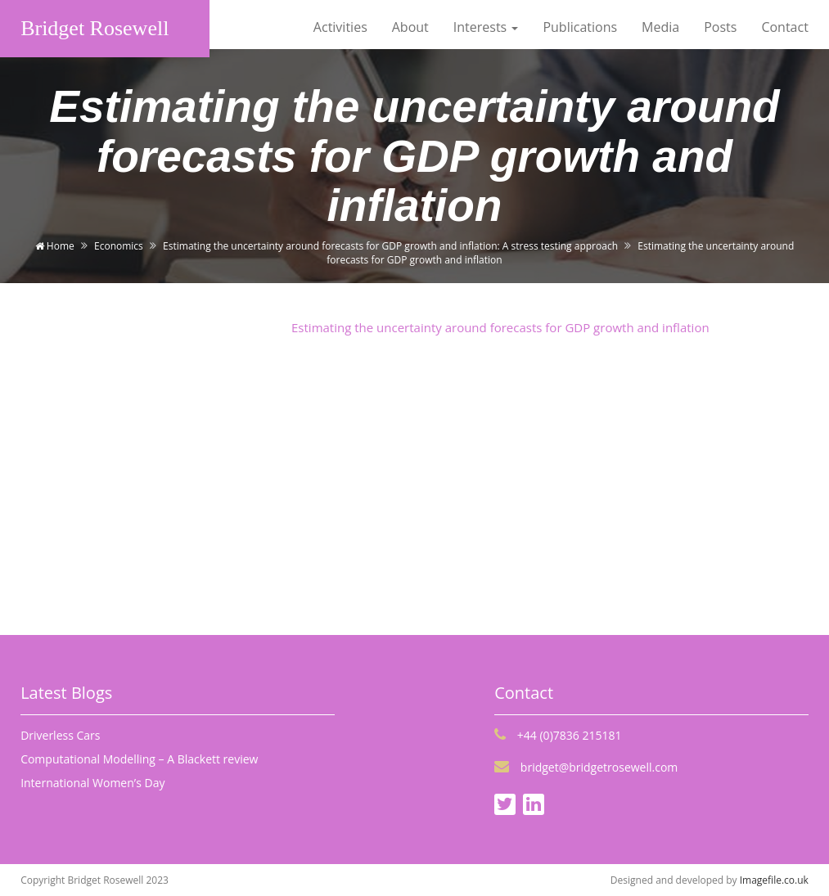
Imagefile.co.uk (774, 880)
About (410, 27)
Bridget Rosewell (94, 28)
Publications (580, 27)
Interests (486, 27)
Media (660, 27)
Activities (340, 27)
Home (54, 246)
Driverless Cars (60, 735)
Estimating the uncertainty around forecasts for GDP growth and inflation (500, 327)
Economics (118, 246)
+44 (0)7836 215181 (557, 735)
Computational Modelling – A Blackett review (139, 759)
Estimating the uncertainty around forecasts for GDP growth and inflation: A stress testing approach (390, 246)
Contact (784, 27)
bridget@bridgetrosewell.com (586, 767)
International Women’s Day (92, 782)
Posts (720, 27)
